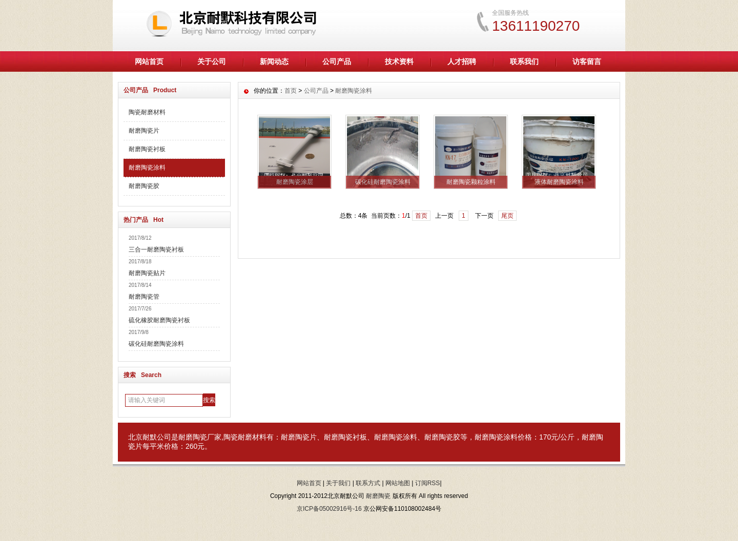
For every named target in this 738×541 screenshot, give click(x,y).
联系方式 (368, 483)
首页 (290, 90)
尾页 (507, 215)
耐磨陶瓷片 (144, 130)
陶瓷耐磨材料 (147, 112)
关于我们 (338, 483)
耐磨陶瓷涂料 (147, 167)
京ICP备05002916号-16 (329, 508)
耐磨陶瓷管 (144, 296)
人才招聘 (461, 61)
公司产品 (336, 61)
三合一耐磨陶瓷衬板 (156, 249)
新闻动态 (274, 61)
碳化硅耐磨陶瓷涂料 (156, 343)
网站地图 (397, 483)
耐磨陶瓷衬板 (147, 149)
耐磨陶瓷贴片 (147, 273)
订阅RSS (427, 483)
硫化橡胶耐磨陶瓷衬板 (159, 320)
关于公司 (211, 61)
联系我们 (524, 61)
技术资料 (399, 61)
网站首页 (149, 61)
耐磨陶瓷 (192, 437)
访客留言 (586, 61)
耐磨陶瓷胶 (144, 186)
